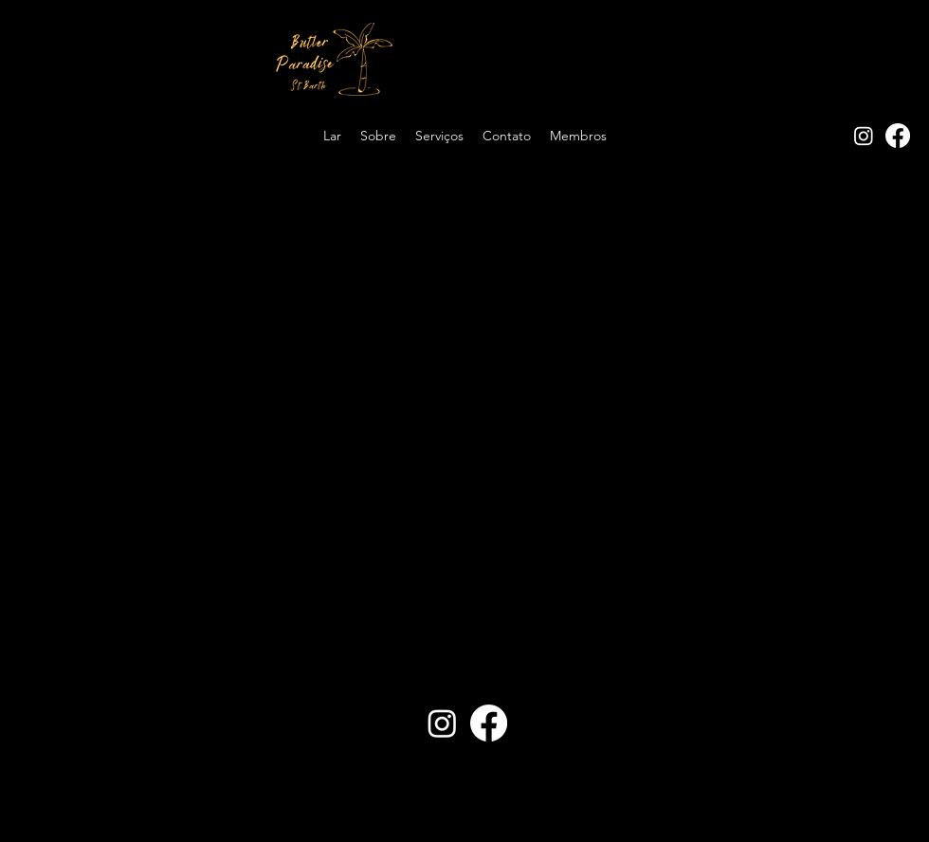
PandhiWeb (554, 813)
